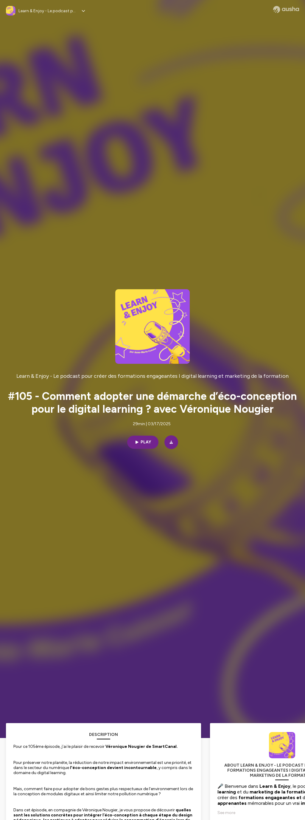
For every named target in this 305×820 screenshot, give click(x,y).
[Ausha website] (286, 9)
